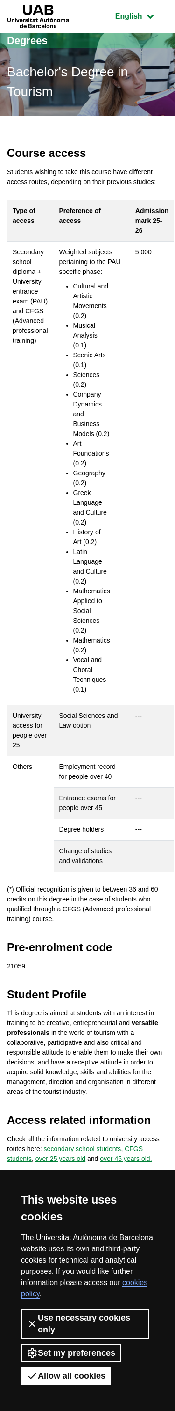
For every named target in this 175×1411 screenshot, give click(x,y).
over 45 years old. (126, 1158)
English (141, 15)
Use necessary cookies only (78, 1323)
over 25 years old (60, 1158)
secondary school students (82, 1148)
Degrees (27, 40)
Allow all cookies (66, 1375)
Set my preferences (71, 1353)
